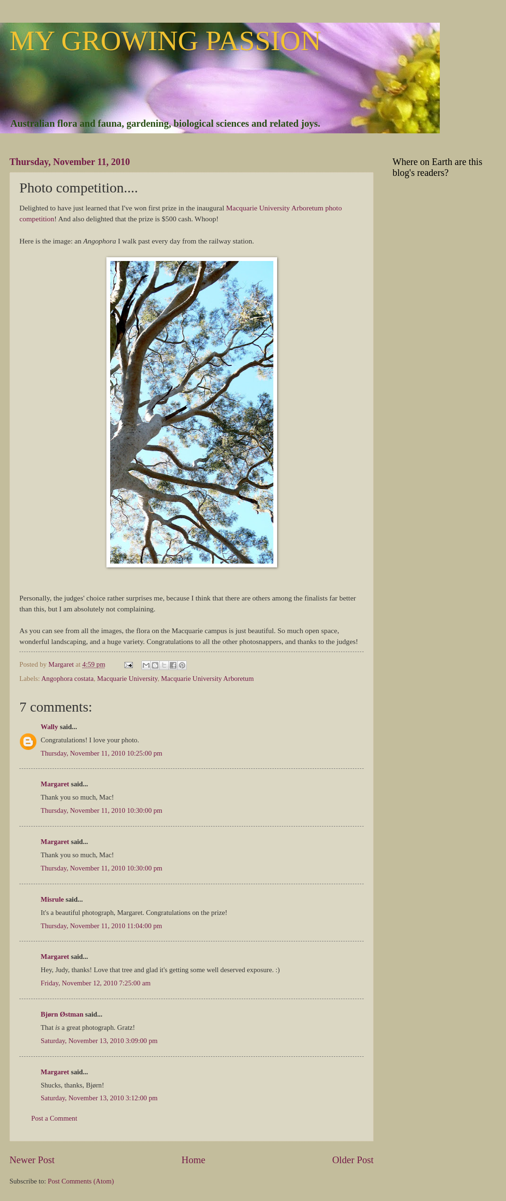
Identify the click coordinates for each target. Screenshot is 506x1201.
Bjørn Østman (62, 1014)
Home (193, 1160)
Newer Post (32, 1160)
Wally (49, 727)
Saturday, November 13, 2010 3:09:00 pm (99, 1040)
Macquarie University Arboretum (207, 678)
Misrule (52, 899)
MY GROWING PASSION (165, 40)
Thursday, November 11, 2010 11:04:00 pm (101, 926)
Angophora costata (67, 678)
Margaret (55, 784)
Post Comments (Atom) (81, 1181)
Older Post (353, 1160)
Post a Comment (54, 1118)
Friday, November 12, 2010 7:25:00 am (95, 983)
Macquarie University (127, 678)
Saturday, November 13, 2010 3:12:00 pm (99, 1098)
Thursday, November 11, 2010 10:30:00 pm (101, 810)
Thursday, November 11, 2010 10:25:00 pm (101, 753)
